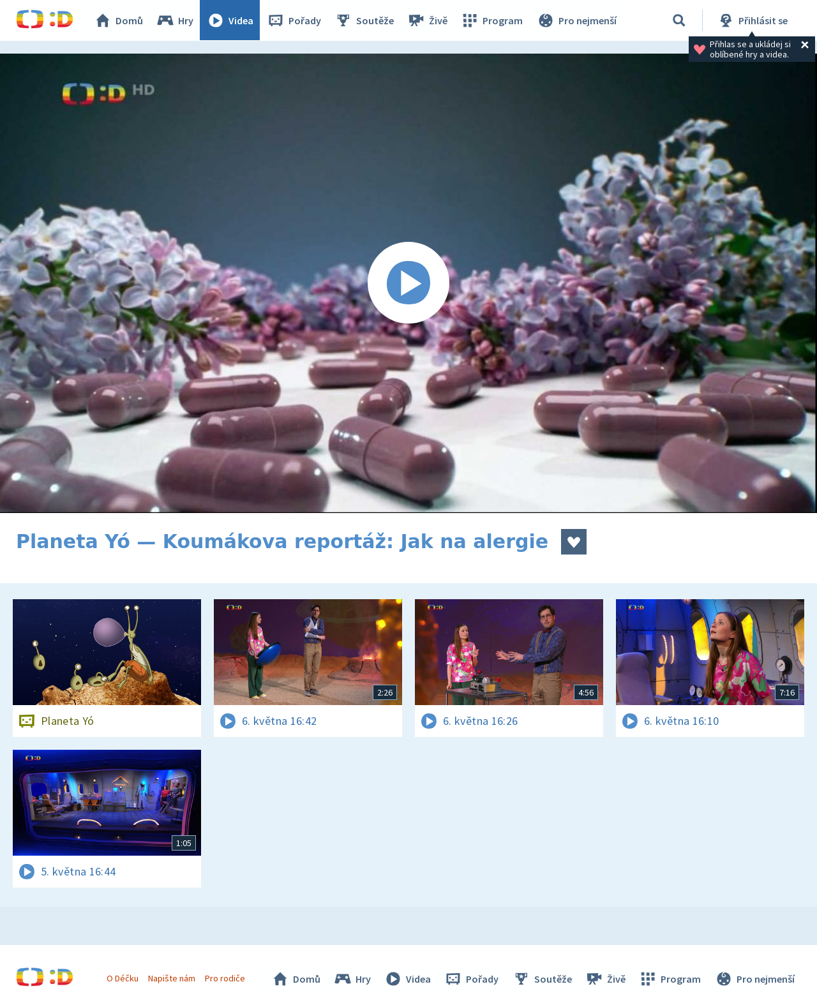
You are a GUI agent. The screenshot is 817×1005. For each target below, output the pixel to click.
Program (492, 20)
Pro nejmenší (576, 20)
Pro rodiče (226, 978)
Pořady (294, 20)
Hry (175, 20)
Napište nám (171, 978)
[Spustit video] (408, 283)
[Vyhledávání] (679, 20)
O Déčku (123, 978)
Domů (119, 20)
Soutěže (364, 20)
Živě (427, 20)
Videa (230, 20)
